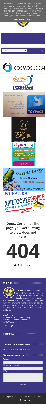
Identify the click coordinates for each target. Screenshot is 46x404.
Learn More (19, 19)
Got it (30, 19)
